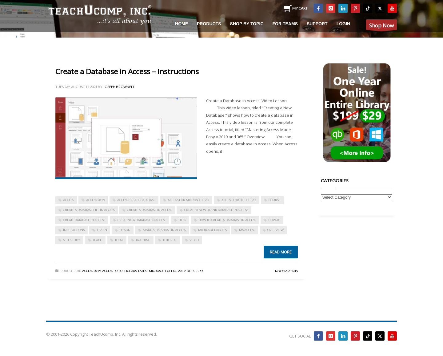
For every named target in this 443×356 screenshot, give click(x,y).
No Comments (286, 271)
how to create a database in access (227, 220)
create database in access (84, 220)
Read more (281, 252)
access (68, 200)
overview (275, 230)
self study (71, 240)
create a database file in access (89, 210)
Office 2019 (176, 271)
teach (97, 240)
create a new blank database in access (216, 210)
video (194, 240)
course (275, 200)
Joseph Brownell (119, 87)
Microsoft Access (212, 230)
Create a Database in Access (149, 210)
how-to (274, 220)
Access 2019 (95, 200)
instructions (74, 230)
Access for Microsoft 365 (188, 200)
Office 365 (195, 271)
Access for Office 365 (239, 200)
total (119, 240)
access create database (136, 200)
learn (102, 230)
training (143, 240)
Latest (143, 271)
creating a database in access (142, 220)
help (182, 220)
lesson (124, 230)
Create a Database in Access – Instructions (127, 71)
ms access (247, 230)
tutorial (170, 240)
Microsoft (157, 271)
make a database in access (164, 230)
